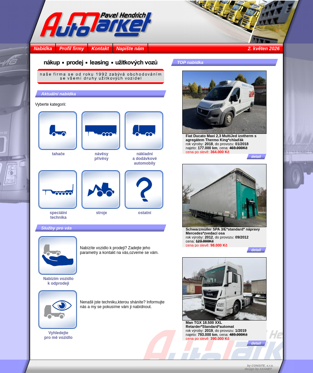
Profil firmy (71, 48)
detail (256, 157)
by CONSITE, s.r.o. (260, 365)
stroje (101, 212)
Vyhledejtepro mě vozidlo (58, 335)
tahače (58, 154)
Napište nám (130, 48)
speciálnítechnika (58, 215)
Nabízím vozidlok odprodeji (58, 281)
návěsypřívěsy (101, 156)
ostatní (144, 212)
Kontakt (100, 48)
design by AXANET (258, 369)
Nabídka (43, 48)
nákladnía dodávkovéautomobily (144, 159)
